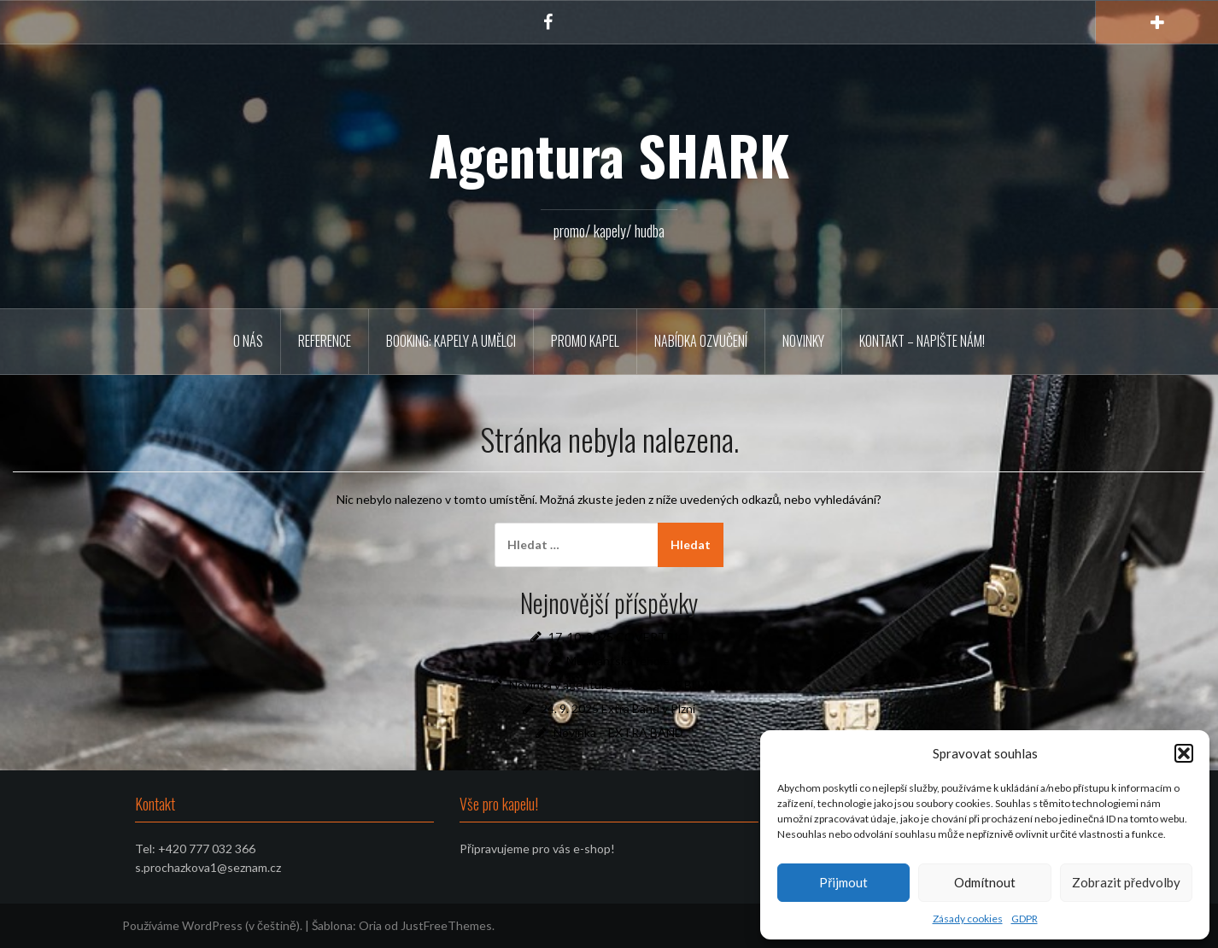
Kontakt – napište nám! (922, 341)
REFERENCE (324, 341)
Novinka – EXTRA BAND (618, 732)
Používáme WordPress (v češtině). (212, 925)
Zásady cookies (968, 918)
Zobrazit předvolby (1126, 882)
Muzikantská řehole (618, 660)
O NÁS (248, 341)
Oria (370, 925)
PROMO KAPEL (585, 341)
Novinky (803, 341)
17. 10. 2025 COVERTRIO (618, 636)
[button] (1183, 753)
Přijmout (843, 882)
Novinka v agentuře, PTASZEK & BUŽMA (618, 684)
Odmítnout (985, 882)
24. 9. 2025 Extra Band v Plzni (618, 708)
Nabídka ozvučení (700, 341)
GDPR (1024, 918)
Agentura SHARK (609, 154)
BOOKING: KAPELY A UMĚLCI (451, 341)
